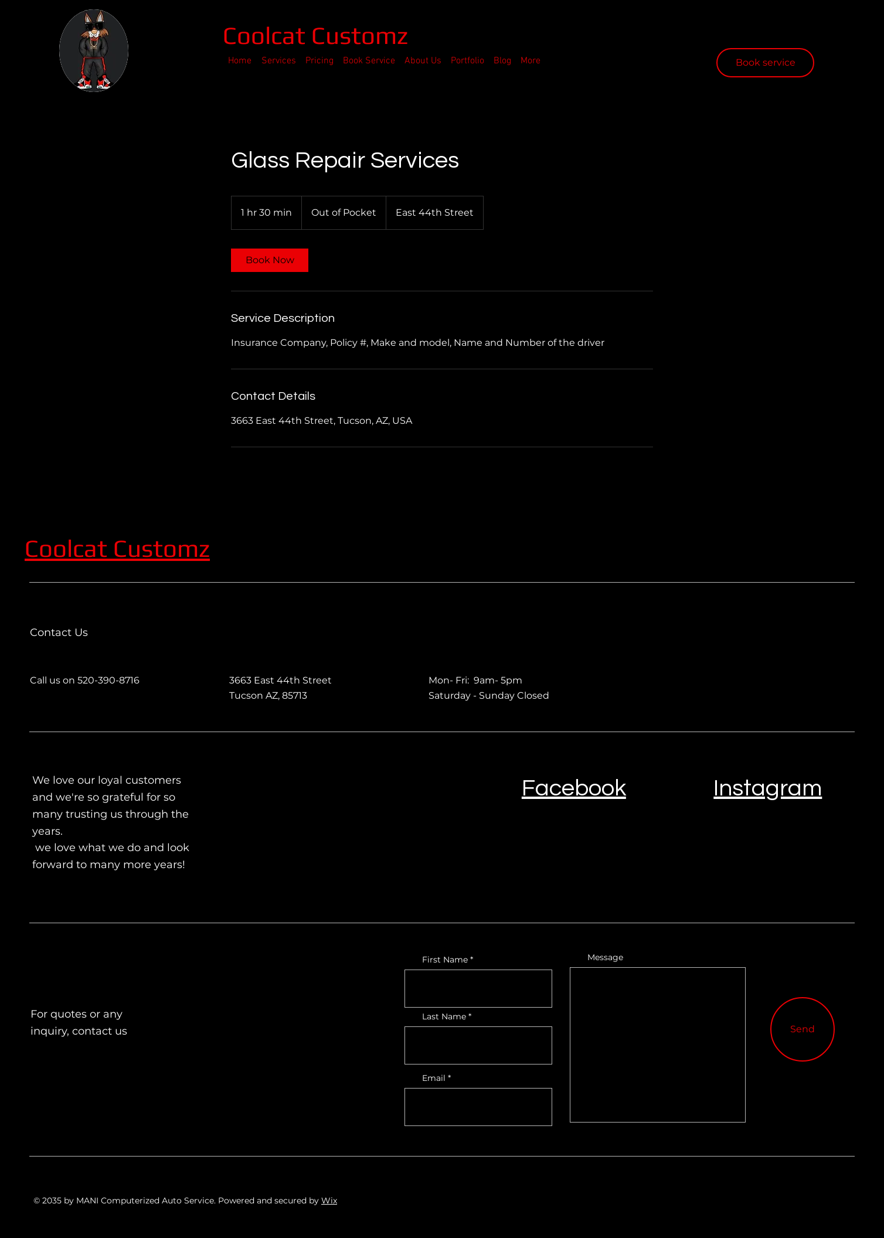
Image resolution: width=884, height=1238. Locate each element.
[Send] (802, 1029)
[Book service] (765, 62)
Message (605, 957)
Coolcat (267, 35)
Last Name (444, 1016)
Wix (329, 1200)
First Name (445, 959)
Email (434, 1078)
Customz (161, 548)
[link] (269, 260)
